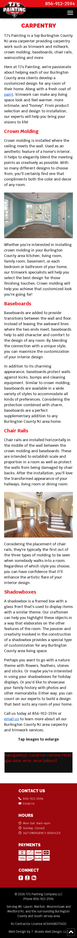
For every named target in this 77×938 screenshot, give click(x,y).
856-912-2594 (60, 3)
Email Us (29, 803)
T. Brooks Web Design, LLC (49, 931)
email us (11, 719)
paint (8, 94)
